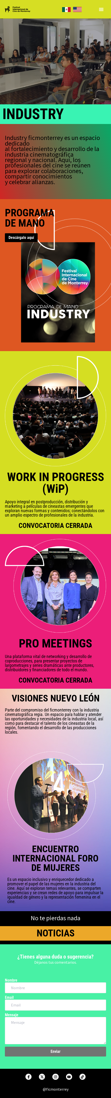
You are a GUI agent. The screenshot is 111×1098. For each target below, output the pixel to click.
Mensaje (11, 1015)
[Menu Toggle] (101, 9)
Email (9, 998)
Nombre (11, 980)
